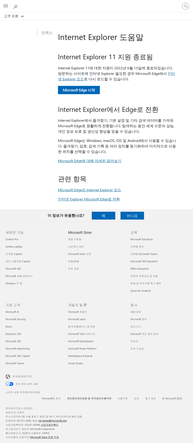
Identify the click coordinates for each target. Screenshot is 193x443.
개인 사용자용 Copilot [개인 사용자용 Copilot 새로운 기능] (18, 261)
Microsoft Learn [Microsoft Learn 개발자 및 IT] (77, 319)
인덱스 (46, 32)
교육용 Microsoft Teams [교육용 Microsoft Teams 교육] (143, 254)
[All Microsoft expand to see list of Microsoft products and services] (5, 6)
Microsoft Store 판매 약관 (44, 437)
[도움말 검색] (16, 6)
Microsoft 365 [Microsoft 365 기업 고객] (13, 341)
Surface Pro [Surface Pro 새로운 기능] (12, 239)
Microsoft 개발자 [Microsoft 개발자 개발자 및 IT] (77, 311)
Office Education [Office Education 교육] (139, 268)
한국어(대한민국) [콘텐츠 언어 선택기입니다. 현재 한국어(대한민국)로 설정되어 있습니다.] (22, 376)
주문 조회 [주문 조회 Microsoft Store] (73, 268)
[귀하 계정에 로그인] (185, 6)
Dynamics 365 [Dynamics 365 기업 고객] (13, 334)
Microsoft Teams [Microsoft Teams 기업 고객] (15, 363)
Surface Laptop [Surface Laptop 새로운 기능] (14, 246)
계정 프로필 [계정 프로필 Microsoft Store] (74, 239)
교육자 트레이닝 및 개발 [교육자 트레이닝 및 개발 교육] (144, 276)
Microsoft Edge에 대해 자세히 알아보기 (89, 160)
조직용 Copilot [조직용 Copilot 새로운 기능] (14, 254)
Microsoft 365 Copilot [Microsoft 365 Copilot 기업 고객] (18, 356)
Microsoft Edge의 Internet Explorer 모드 (89, 189)
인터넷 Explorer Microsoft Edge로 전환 (89, 199)
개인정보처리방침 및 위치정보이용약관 (89, 398)
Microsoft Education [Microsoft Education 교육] (141, 239)
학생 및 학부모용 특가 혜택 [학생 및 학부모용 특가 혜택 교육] (145, 283)
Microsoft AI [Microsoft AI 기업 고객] (12, 311)
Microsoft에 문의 (51, 398)
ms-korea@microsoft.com (52, 420)
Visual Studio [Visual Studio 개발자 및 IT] (75, 363)
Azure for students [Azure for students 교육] (140, 290)
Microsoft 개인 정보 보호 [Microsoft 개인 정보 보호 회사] (144, 334)
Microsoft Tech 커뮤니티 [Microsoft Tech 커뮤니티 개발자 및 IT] (81, 334)
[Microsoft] (96, 3)
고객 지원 (11, 16)
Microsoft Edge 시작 (79, 89)
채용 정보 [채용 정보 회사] (135, 311)
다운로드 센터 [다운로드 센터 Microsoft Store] (76, 246)
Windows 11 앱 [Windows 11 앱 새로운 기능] (14, 283)
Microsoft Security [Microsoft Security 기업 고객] (16, 319)
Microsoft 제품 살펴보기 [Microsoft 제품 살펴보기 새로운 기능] (19, 276)
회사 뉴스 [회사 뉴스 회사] (135, 326)
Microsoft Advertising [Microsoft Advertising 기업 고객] (17, 348)
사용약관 (123, 398)
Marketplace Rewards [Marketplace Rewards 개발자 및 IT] (80, 356)
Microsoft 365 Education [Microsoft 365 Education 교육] (144, 261)
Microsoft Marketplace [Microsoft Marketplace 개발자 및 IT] (80, 341)
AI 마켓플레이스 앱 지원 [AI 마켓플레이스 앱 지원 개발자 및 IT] (81, 326)
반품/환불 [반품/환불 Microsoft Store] (73, 261)
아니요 (132, 215)
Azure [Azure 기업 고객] (9, 326)
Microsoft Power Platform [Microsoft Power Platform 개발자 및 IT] (82, 348)
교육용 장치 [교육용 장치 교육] (137, 246)
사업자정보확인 (49, 424)
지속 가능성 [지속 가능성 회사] (137, 348)
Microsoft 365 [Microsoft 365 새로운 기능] (13, 268)
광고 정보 (150, 398)
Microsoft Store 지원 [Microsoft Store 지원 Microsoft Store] (79, 254)
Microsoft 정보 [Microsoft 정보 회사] (138, 319)
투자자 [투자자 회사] (134, 341)
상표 (136, 398)
